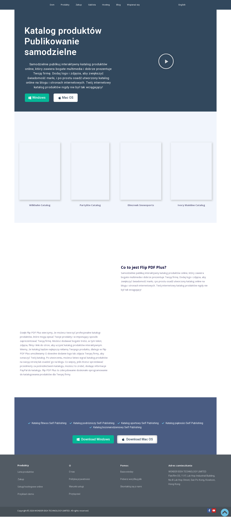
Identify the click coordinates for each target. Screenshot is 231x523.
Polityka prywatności (79, 485)
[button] (166, 64)
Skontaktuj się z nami (131, 492)
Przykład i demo (26, 500)
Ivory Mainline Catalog (191, 211)
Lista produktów (26, 478)
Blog (118, 5)
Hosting (106, 5)
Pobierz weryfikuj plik (131, 485)
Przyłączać (74, 500)
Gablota (92, 5)
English (182, 5)
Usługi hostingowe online (30, 493)
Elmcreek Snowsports (141, 211)
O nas (72, 478)
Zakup (79, 5)
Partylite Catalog (90, 211)
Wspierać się (133, 5)
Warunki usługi (76, 492)
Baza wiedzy (126, 478)
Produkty (65, 5)
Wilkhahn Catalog (39, 211)
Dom (52, 5)
